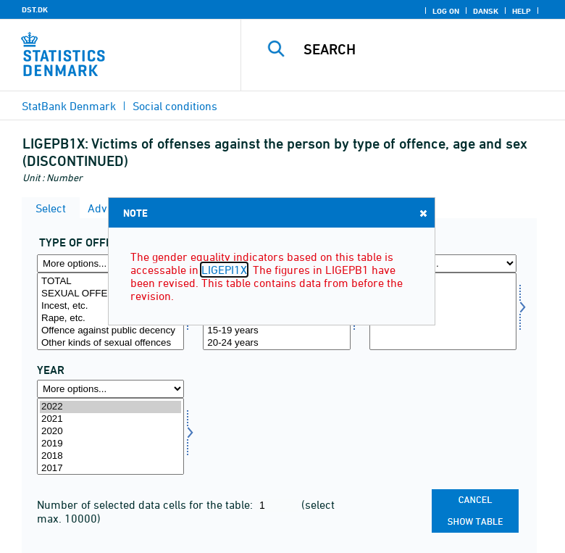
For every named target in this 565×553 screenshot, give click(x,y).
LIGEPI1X (224, 269)
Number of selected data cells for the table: (146, 504)
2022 (110, 407)
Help (521, 11)
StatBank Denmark (69, 105)
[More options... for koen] (442, 263)
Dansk (485, 11)
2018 (110, 456)
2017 (110, 468)
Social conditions (175, 105)
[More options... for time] (110, 389)
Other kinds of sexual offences (110, 343)
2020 (110, 431)
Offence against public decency (110, 331)
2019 (110, 444)
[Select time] (110, 436)
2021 (110, 419)
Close (422, 213)
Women (443, 306)
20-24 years (276, 343)
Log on (445, 11)
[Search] (426, 49)
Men (443, 294)
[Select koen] (442, 311)
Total (443, 281)
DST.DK (35, 9)
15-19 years (276, 331)
